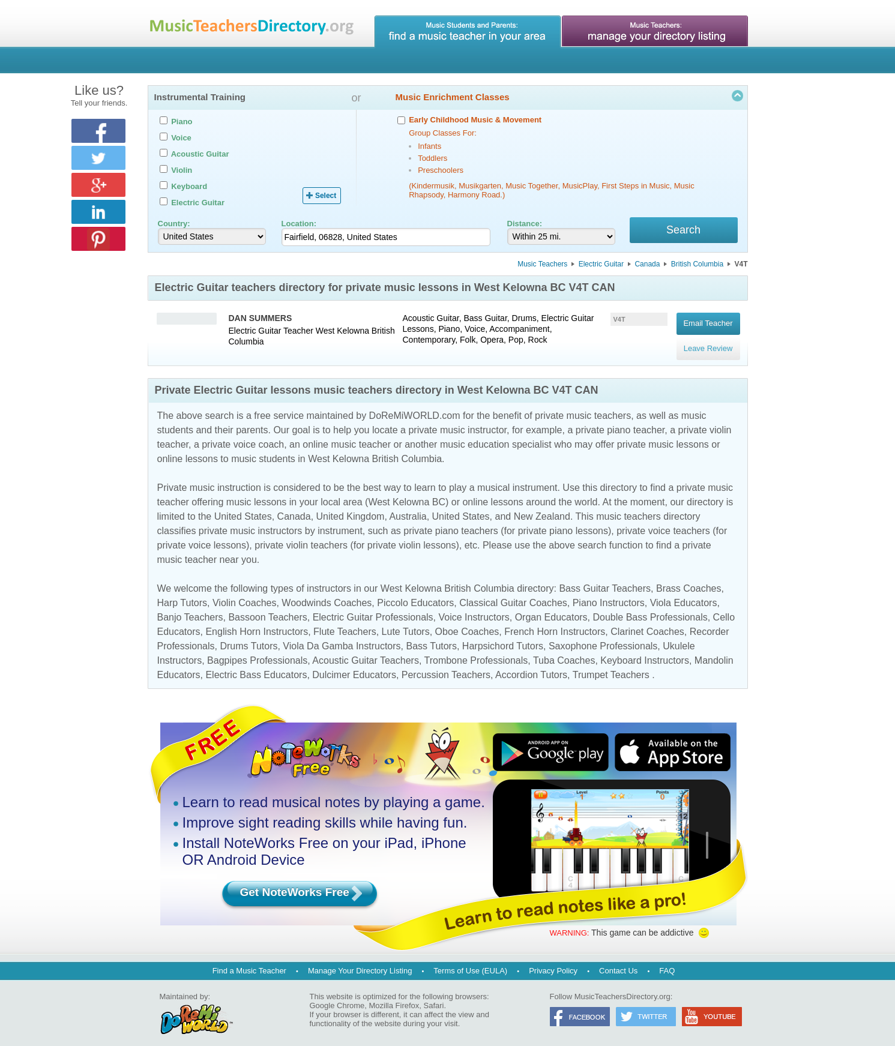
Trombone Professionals (476, 652)
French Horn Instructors (554, 623)
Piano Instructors (609, 594)
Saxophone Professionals (603, 638)
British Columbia (697, 266)
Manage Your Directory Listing (360, 962)
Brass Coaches (689, 580)
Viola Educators (683, 594)
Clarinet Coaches (647, 623)
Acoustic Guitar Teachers (365, 652)
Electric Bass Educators (256, 666)
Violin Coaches (244, 594)
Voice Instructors (473, 609)
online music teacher (347, 436)
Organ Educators (551, 609)
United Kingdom (350, 508)
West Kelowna (342, 332)
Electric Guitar (601, 266)
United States (243, 508)
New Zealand (542, 508)
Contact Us (618, 962)
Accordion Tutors (531, 666)
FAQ (667, 962)
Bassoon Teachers (267, 609)
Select (325, 195)
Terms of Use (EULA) (470, 962)
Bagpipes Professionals (257, 652)
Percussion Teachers (446, 666)
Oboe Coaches (467, 623)
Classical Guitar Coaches (513, 594)
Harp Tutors (182, 594)
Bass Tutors (431, 638)
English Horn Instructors (256, 623)
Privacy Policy (553, 962)
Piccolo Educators (415, 594)
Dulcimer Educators (354, 666)
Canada (647, 266)
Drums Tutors (248, 638)
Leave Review (708, 338)
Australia (407, 508)
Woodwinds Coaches (327, 594)
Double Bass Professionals (650, 609)
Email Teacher (707, 321)
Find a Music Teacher (249, 962)
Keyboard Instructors (644, 652)
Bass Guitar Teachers (605, 580)
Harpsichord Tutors (502, 638)
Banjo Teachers (190, 609)
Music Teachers (542, 266)
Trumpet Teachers (611, 666)
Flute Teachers (344, 623)
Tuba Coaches (564, 652)
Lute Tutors (406, 623)
